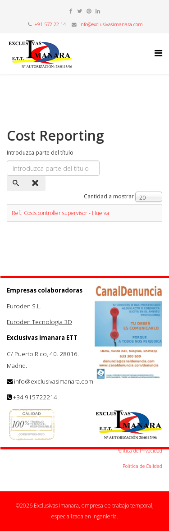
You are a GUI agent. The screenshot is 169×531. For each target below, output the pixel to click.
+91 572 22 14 (50, 24)
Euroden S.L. (24, 306)
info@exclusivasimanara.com (111, 24)
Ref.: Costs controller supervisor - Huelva (60, 213)
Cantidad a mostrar (109, 196)
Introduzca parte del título (41, 152)
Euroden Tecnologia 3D (39, 322)
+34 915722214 (35, 397)
